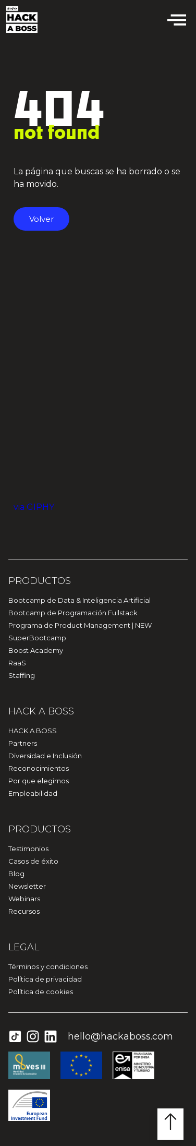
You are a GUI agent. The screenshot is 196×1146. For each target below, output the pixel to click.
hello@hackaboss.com (120, 1036)
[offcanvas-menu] (177, 19)
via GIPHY (34, 507)
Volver (41, 219)
